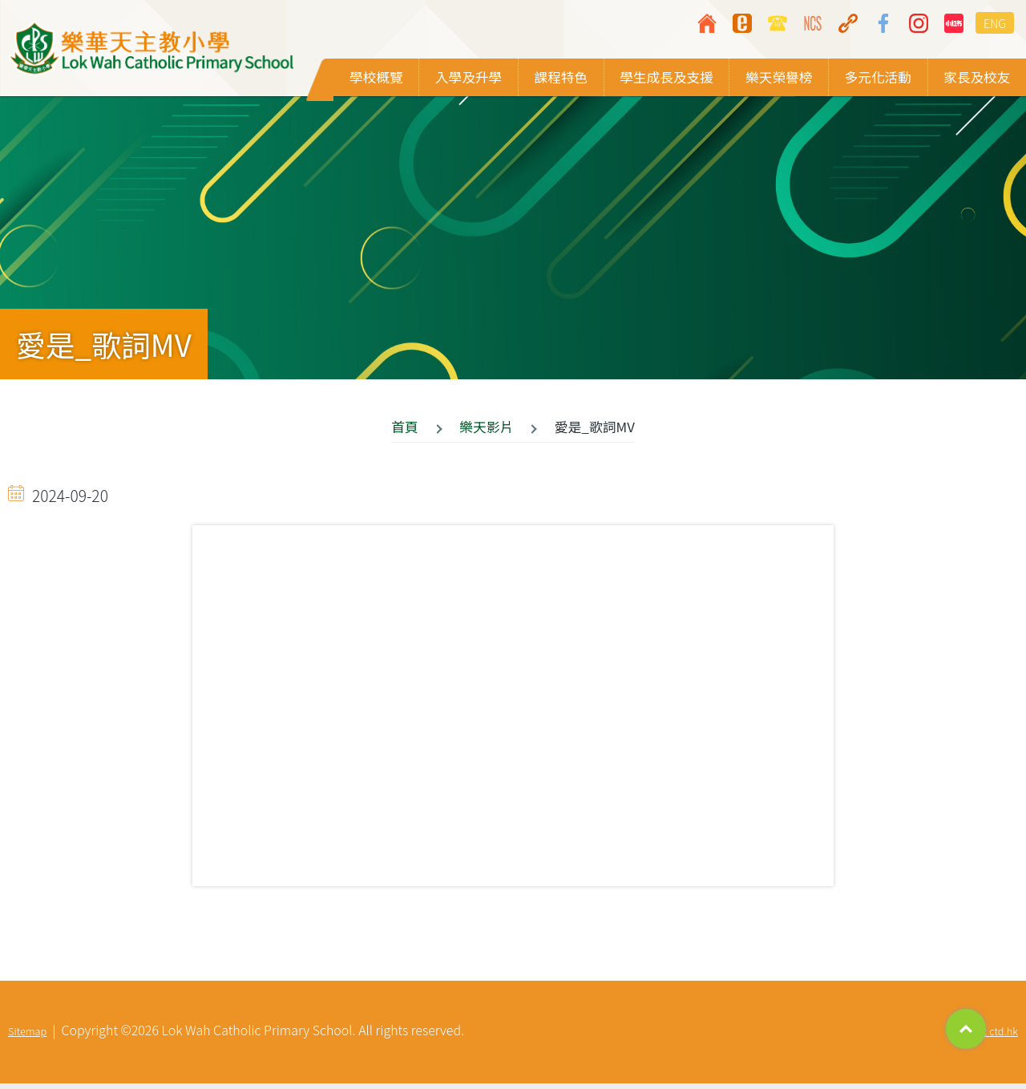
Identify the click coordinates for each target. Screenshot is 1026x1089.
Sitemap (27, 1036)
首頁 (404, 431)
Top (966, 1029)
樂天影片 (486, 431)
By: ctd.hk (995, 1036)
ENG (995, 22)
